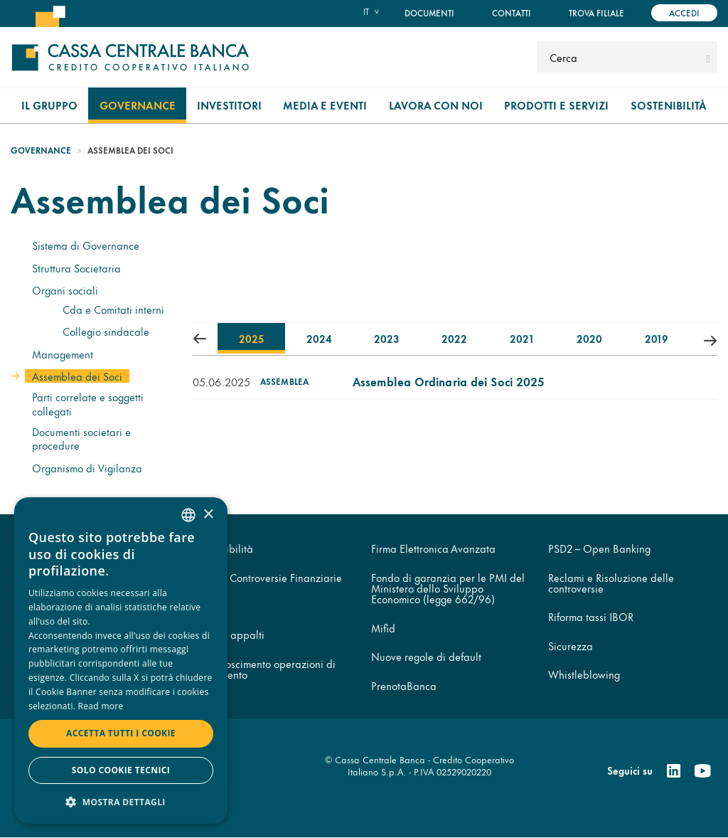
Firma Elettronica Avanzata (433, 548)
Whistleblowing (584, 674)
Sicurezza (570, 645)
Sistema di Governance (85, 245)
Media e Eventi (325, 105)
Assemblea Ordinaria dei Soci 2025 (448, 381)
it (366, 11)
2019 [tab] (656, 338)
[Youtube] (702, 771)
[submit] (708, 57)
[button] (120, 801)
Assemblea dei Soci (77, 376)
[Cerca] (619, 57)
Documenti (429, 12)
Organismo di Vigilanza (87, 467)
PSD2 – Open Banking (599, 548)
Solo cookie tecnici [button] (121, 770)
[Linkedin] (673, 771)
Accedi (684, 12)
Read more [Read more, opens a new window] (101, 706)
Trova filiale (596, 12)
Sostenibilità (669, 105)
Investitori (229, 105)
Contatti (511, 12)
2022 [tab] (454, 338)
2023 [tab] (386, 338)
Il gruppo (49, 105)
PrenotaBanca (404, 685)
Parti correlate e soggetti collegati (88, 404)
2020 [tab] (589, 338)
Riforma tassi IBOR (590, 616)
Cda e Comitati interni (113, 309)
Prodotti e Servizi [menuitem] (556, 105)
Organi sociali (65, 290)
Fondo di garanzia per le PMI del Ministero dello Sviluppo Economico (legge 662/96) (448, 588)
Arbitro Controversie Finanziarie (268, 577)
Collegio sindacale (106, 331)
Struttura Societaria (76, 268)
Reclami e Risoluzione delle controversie (611, 582)
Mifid (383, 628)
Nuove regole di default (426, 656)
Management (62, 354)
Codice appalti (229, 634)
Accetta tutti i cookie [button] (121, 733)
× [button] (208, 514)
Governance (138, 105)
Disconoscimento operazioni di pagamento (265, 668)
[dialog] (121, 660)
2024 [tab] (318, 338)
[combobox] (188, 515)
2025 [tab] (251, 338)
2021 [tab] (521, 338)
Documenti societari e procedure (81, 438)
